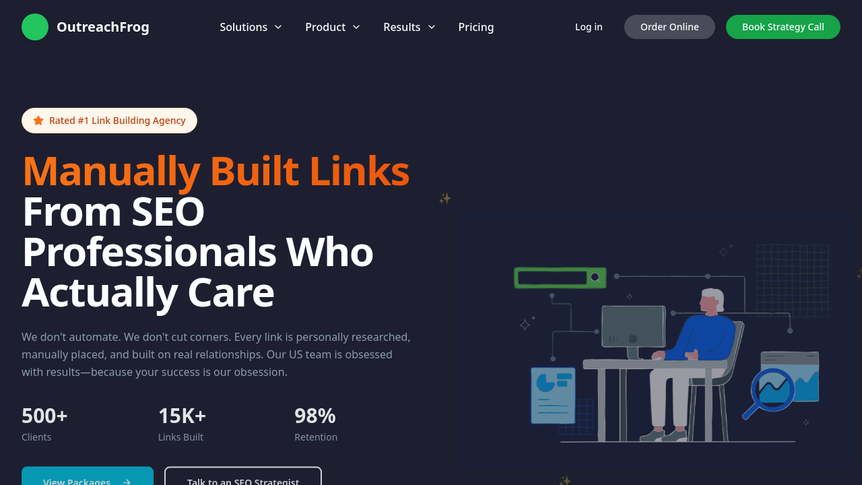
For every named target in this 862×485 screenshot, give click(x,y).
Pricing (476, 27)
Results (409, 27)
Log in (589, 26)
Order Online (669, 26)
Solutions (252, 27)
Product (333, 27)
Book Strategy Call (783, 26)
